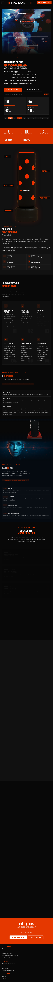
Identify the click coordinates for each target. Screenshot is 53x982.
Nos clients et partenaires (8, 963)
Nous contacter (36, 937)
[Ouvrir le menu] (2, 2)
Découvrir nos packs (12, 89)
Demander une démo (44, 2)
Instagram (4, 981)
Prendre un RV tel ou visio (8, 970)
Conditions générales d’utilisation (10, 955)
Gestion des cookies (7, 953)
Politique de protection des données (11, 951)
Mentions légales (6, 948)
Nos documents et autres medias (10, 966)
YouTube (4, 976)
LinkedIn (4, 978)
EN (32, 2)
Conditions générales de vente (9, 957)
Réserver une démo (18, 937)
